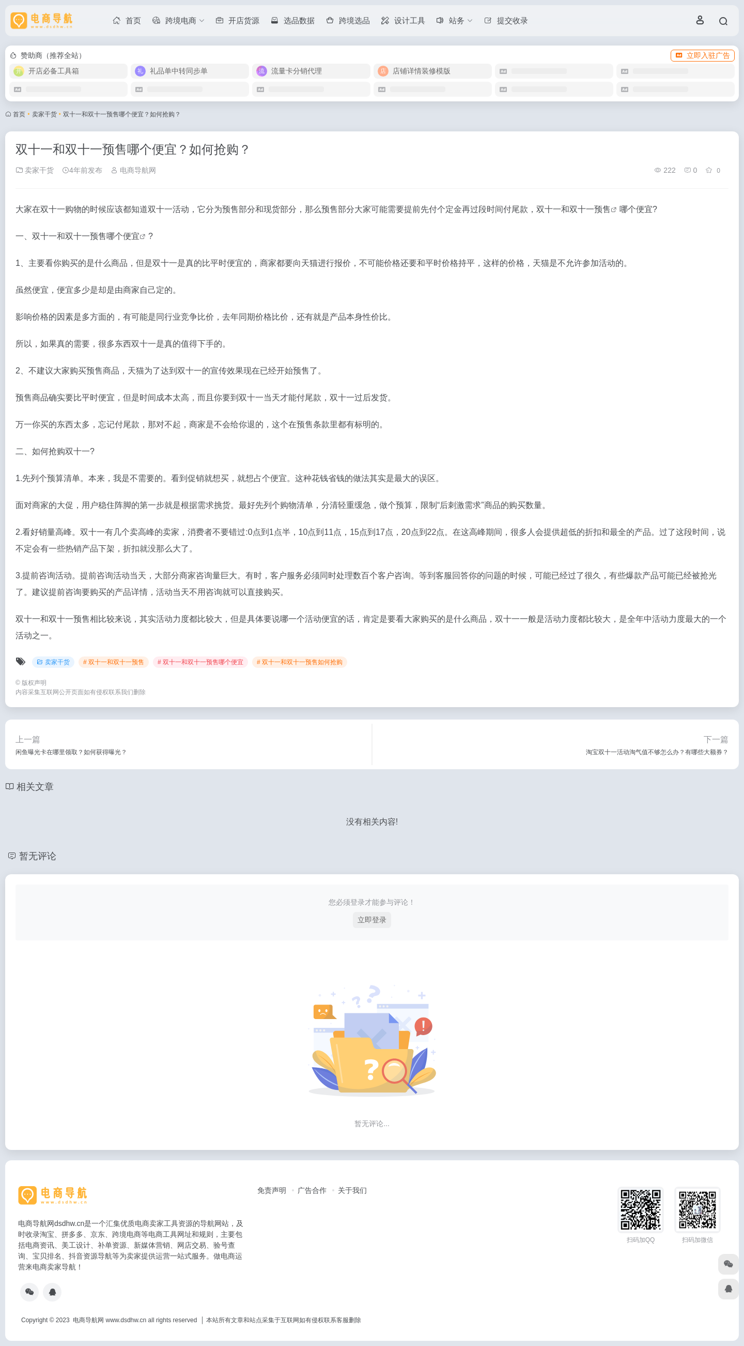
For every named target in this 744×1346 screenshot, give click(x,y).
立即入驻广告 (702, 55)
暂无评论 (37, 856)
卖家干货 (44, 114)
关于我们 (352, 1190)
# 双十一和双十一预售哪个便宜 (200, 662)
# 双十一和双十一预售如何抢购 (300, 662)
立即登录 (372, 920)
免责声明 (271, 1190)
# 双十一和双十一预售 (113, 662)
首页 (19, 114)
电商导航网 (133, 170)
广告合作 (312, 1190)
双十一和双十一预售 (573, 209)
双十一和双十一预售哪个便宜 (86, 236)
